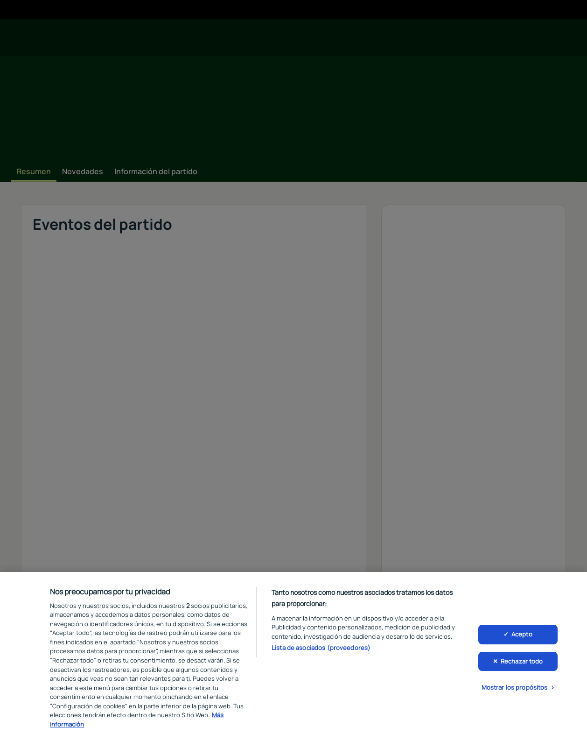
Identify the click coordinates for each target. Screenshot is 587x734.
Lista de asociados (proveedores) (321, 652)
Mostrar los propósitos (515, 692)
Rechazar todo (522, 665)
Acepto (521, 639)
